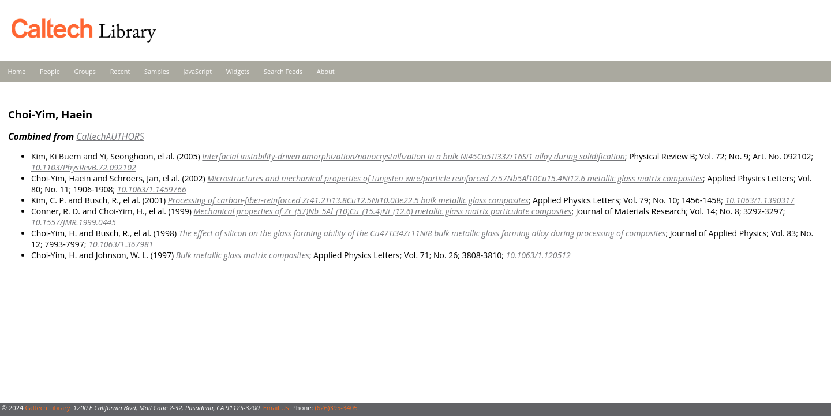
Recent (120, 71)
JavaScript (198, 71)
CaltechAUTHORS (110, 136)
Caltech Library (47, 407)
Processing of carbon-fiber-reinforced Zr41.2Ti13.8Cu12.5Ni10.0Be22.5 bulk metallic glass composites (348, 200)
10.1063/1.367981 (120, 244)
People (50, 71)
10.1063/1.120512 (538, 255)
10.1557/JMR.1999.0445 (73, 222)
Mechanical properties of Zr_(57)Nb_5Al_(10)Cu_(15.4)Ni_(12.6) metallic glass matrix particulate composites (383, 211)
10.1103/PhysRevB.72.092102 (83, 167)
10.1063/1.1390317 (760, 200)
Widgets (238, 71)
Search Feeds (283, 71)
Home (17, 71)
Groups (85, 71)
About (326, 71)
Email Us (276, 407)
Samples (156, 71)
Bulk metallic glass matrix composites (242, 255)
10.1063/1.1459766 (151, 189)
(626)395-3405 (336, 407)
